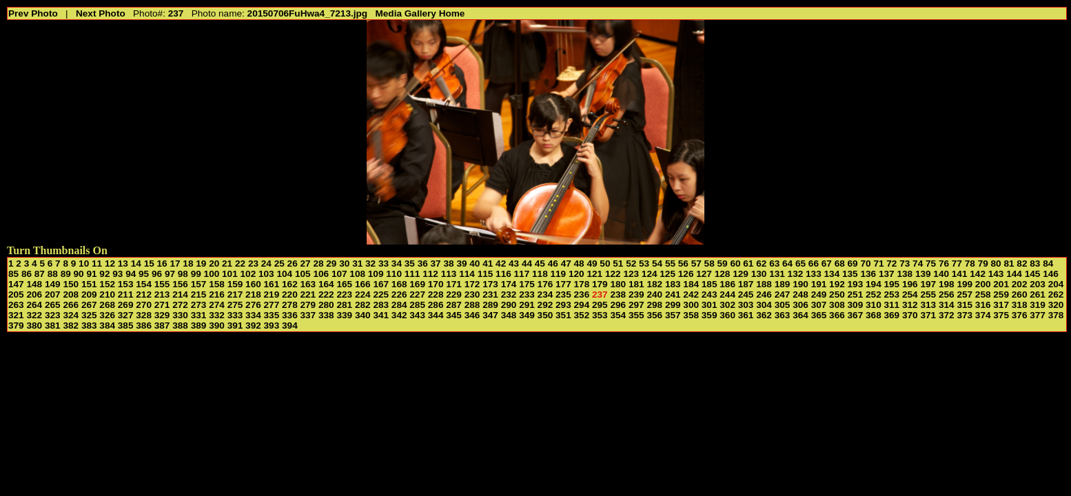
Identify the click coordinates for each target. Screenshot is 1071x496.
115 (485, 274)
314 (947, 305)
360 (727, 315)
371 (928, 315)
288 (472, 305)
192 (837, 284)
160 (253, 284)
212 (144, 294)
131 (777, 274)
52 (631, 263)
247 (782, 294)
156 (180, 284)
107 (339, 274)
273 (199, 305)
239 (636, 294)
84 (1048, 263)
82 (1022, 263)
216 (217, 294)
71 (878, 263)
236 (582, 294)
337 (308, 315)
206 (34, 294)
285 (417, 305)
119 (559, 274)
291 (527, 305)
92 (104, 274)
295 (600, 305)
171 (454, 284)
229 (454, 294)
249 (819, 294)
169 (417, 284)
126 (686, 274)
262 (1056, 294)
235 (563, 294)
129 (740, 274)
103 (266, 274)
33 (383, 263)
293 (563, 305)
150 (71, 284)
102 (248, 274)
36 (423, 263)
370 (910, 315)
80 (996, 263)
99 (196, 274)
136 (868, 274)
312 (910, 305)
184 (691, 284)
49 (591, 263)
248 (800, 294)
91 (91, 274)
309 (856, 305)
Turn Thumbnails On (57, 250)
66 (813, 263)
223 (344, 294)
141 (960, 274)
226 (399, 294)
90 (79, 274)
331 (199, 315)
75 (931, 263)
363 (782, 315)
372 (947, 315)
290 (509, 305)
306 (800, 305)
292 (545, 305)
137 (887, 274)
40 (474, 263)
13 (123, 263)
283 (381, 305)
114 (467, 274)
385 (126, 325)
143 (996, 274)
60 (735, 263)
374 (983, 315)
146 (1051, 274)
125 (667, 274)
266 (71, 305)
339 (344, 315)
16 (162, 263)
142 (978, 274)
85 (13, 274)
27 (305, 263)
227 (417, 294)
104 (284, 274)
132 (796, 274)
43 (514, 263)
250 (837, 294)
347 (490, 315)
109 (376, 274)
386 (144, 325)
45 (540, 263)
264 (34, 305)
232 (509, 294)
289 (490, 305)
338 (326, 315)
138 (904, 274)
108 (357, 274)
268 (107, 305)
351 (563, 315)
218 (253, 294)
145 (1033, 274)
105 (303, 274)
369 (892, 315)
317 (1001, 305)
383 (89, 325)
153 (126, 284)
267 (89, 305)
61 (748, 263)
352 (582, 315)
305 (782, 305)
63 (774, 263)
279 (308, 305)
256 (947, 294)
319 (1038, 305)
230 (472, 294)
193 (856, 284)
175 (527, 284)
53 (644, 263)
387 (162, 325)
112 (430, 274)
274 (217, 305)
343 (417, 315)
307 (819, 305)
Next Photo (100, 13)
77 (957, 263)
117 (522, 274)
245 (746, 294)
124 (649, 274)
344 (436, 315)
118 (540, 274)
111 (412, 274)
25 (279, 263)
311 (892, 305)
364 (800, 315)
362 (764, 315)
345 (454, 315)
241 (673, 294)
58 (709, 263)
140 (941, 274)
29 (331, 263)
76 (944, 263)
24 (266, 263)
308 (837, 305)
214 (180, 294)
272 (180, 305)
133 (814, 274)
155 (162, 284)
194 (873, 284)
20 (214, 263)
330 (180, 315)
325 (89, 315)
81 (1008, 263)
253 (892, 294)
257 (964, 294)
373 (964, 315)
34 (396, 263)
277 (272, 305)
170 (436, 284)
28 (318, 263)
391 (235, 325)
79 (983, 263)
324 (71, 315)
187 (746, 284)
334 (253, 315)
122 (613, 274)
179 (600, 284)
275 (235, 305)
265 (53, 305)
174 (509, 284)
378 (1056, 315)
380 (34, 325)
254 (910, 294)
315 (964, 305)
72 (891, 263)
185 (709, 284)
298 (654, 305)
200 (983, 284)
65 (800, 263)
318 (1020, 305)
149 (53, 284)
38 (448, 263)
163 (308, 284)
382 (71, 325)
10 (84, 263)
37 (436, 263)
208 (71, 294)
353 (600, 315)
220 (290, 294)
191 (819, 284)
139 (923, 274)
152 (107, 284)
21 (227, 263)
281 (344, 305)
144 (1014, 274)
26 (292, 263)
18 (188, 263)
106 (321, 274)
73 (904, 263)
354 (618, 315)
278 (290, 305)
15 (149, 263)
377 (1038, 315)
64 (787, 263)
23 (253, 263)
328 (144, 315)
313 (928, 305)
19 (201, 263)
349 (527, 315)
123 (631, 274)
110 (394, 274)
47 (566, 263)
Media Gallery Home (420, 13)
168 (399, 284)
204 (1056, 284)
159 (235, 284)
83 (1035, 263)
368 (873, 315)
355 (636, 315)
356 (654, 315)
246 (764, 294)
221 (308, 294)
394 (290, 325)
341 (381, 315)
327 (126, 315)
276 (253, 305)
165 (344, 284)
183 (673, 284)
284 (399, 305)
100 (212, 274)
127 (704, 274)
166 (363, 284)
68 (840, 263)
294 (582, 305)
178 (582, 284)
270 (144, 305)
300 (691, 305)
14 (136, 263)
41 (487, 263)
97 (170, 274)
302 (727, 305)
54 (657, 263)
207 (53, 294)
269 (126, 305)
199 (964, 284)
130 (759, 274)
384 (107, 325)
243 (709, 294)
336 (290, 315)
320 (1056, 305)
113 (449, 274)
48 (579, 263)
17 (175, 263)
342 (399, 315)
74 (917, 263)
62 (761, 263)
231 (490, 294)
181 (636, 284)
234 (545, 294)
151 (89, 284)
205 (16, 294)
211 (126, 294)
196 (910, 284)
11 (97, 263)
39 (461, 263)
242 (691, 294)
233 (527, 294)
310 (873, 305)
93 (117, 274)
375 (1001, 315)
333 (235, 315)
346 (472, 315)
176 (545, 284)
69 (853, 263)
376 (1020, 315)
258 (983, 294)
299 (673, 305)
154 (144, 284)
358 (691, 315)
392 (253, 325)
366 (837, 315)
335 (272, 315)
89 (66, 274)
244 (727, 294)
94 (130, 274)
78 (970, 263)
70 (865, 263)
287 (454, 305)
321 (16, 315)
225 (381, 294)
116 (503, 274)
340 (363, 315)
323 (53, 315)
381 (53, 325)
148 (34, 284)
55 (670, 263)
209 (89, 294)
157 (199, 284)
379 (16, 325)
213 (162, 294)
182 (654, 284)
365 (819, 315)
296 (618, 305)
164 (326, 284)
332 (217, 315)
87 (39, 274)
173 (490, 284)
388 (180, 325)
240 (654, 294)
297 (636, 305)
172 (472, 284)
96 (157, 274)
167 (381, 284)
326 (107, 315)
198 (947, 284)
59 (722, 263)
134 (832, 274)
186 (727, 284)
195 (892, 284)
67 (827, 263)
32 (370, 263)
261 (1038, 294)
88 (53, 274)
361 (746, 315)
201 (1001, 284)
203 (1038, 284)
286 (436, 305)
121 (594, 274)
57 (696, 263)
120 (576, 274)
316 (983, 305)
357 (673, 315)
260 (1020, 294)
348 (509, 315)
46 (553, 263)
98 (183, 274)
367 (856, 315)
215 (199, 294)
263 (16, 305)
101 (230, 274)
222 (326, 294)
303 (746, 305)
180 (618, 284)
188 (764, 284)
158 (217, 284)
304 (764, 305)
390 (217, 325)
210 (107, 294)
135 (850, 274)
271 (162, 305)
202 (1020, 284)
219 (272, 294)
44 (527, 263)
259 (1001, 294)
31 (357, 263)
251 (856, 294)
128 (723, 274)
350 (545, 315)
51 (618, 263)
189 (782, 284)
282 (363, 305)
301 (709, 305)
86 (26, 274)
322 (34, 315)
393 (272, 325)
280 (326, 305)
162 (290, 284)
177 (563, 284)
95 (144, 274)
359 (709, 315)
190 (800, 284)
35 (410, 263)
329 (162, 315)
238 (618, 294)
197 (928, 284)
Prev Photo (33, 13)
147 (16, 284)
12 (110, 263)
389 (199, 325)
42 (501, 263)
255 (928, 294)
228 (436, 294)
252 (873, 294)
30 (344, 263)
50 (605, 263)
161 (272, 284)
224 (363, 294)
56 (683, 263)
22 (240, 263)
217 (235, 294)
